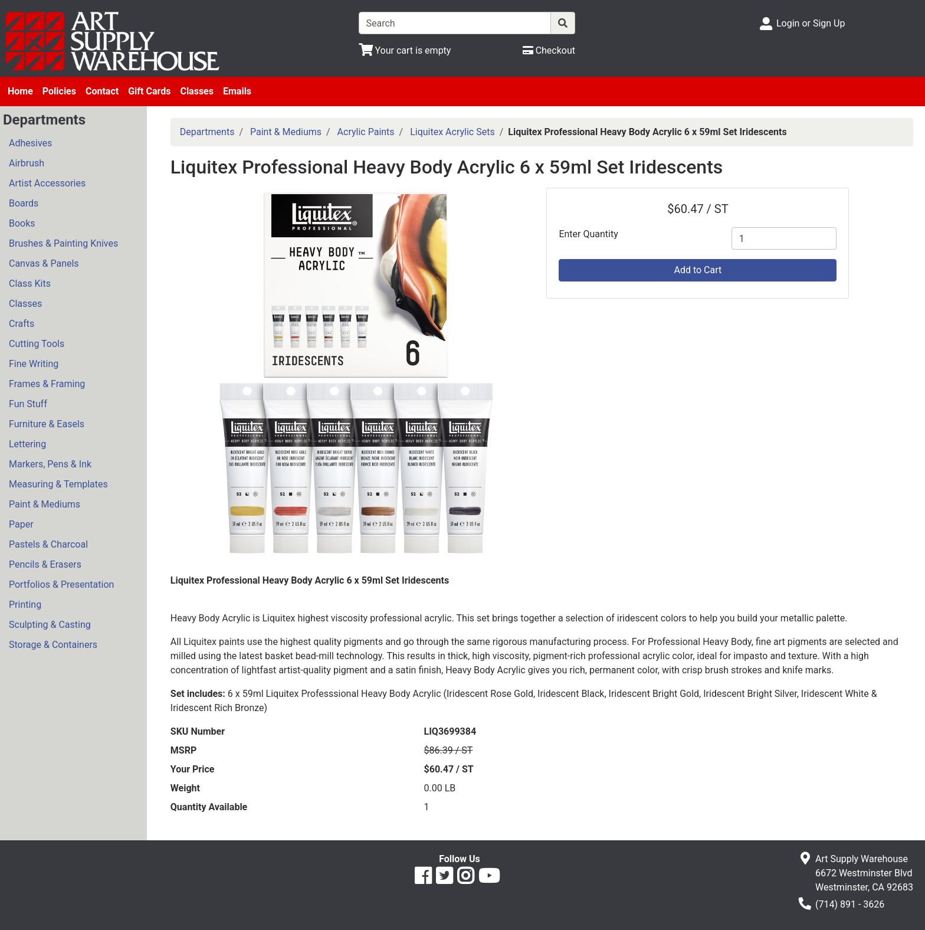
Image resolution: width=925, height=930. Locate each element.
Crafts (21, 323)
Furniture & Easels (46, 424)
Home (20, 91)
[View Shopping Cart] (405, 50)
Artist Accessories (47, 183)
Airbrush (26, 163)
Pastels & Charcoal (48, 544)
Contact (102, 91)
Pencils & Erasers (45, 564)
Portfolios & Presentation (61, 584)
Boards (23, 203)
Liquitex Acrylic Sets (452, 131)
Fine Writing (33, 363)
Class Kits (30, 283)
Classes (197, 91)
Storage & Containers (53, 644)
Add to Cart (697, 270)
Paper (21, 524)
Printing (25, 604)
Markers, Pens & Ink (50, 464)
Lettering (27, 444)
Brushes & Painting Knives (63, 243)
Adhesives (30, 143)
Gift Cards (149, 91)
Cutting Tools (36, 343)
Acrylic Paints (366, 131)
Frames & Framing (47, 383)
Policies (59, 91)
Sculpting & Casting (50, 624)
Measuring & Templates (58, 484)
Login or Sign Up (810, 23)
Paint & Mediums (44, 504)
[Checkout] (549, 50)
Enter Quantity (588, 234)
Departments (207, 131)
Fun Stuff (28, 404)
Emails (237, 91)
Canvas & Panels (44, 263)
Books (22, 223)
